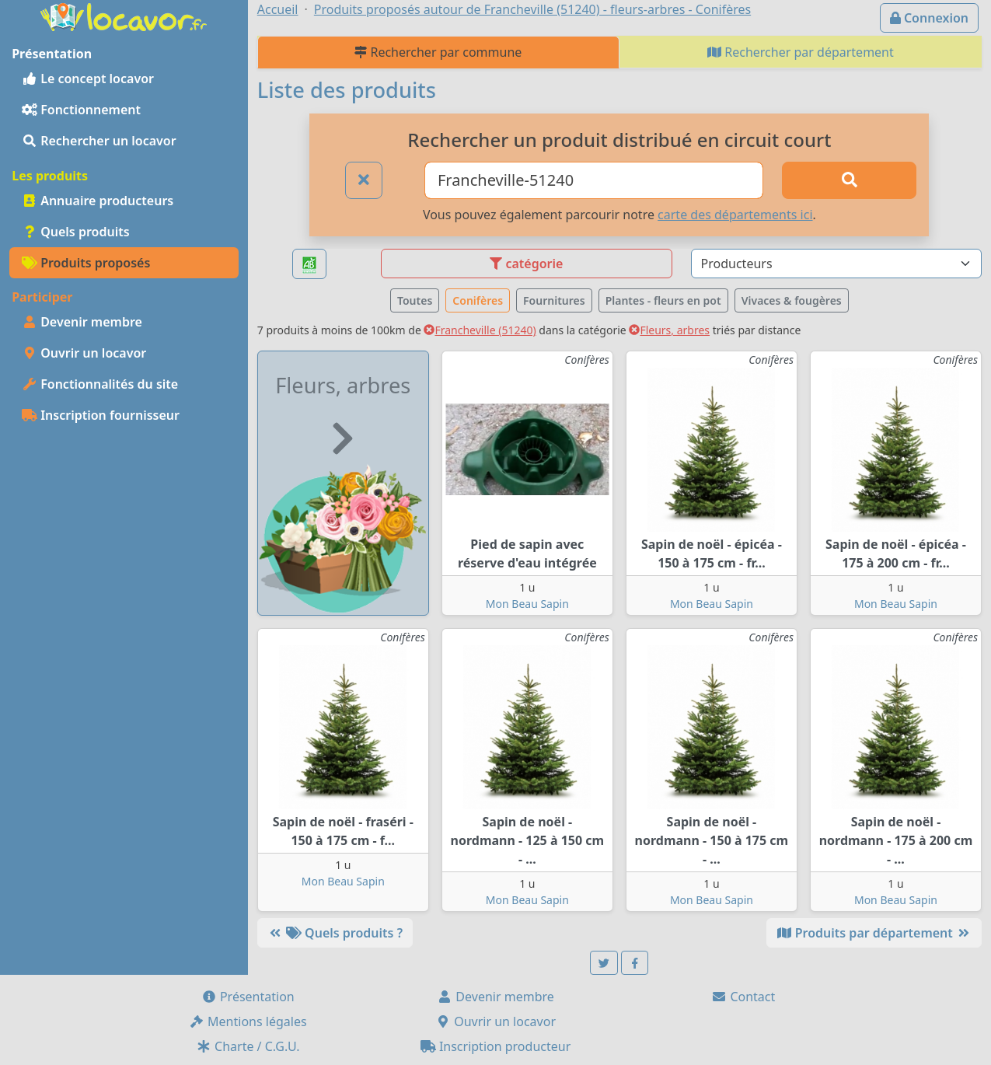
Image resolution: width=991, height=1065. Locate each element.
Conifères (477, 300)
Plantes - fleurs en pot (663, 300)
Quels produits (76, 231)
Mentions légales (248, 1021)
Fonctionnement (81, 109)
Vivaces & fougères (792, 300)
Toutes (414, 300)
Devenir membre (82, 321)
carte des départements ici (735, 214)
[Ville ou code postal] (593, 180)
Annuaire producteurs (97, 200)
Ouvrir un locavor (84, 352)
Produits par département (874, 932)
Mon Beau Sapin (527, 603)
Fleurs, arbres (669, 330)
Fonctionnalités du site (100, 384)
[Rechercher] (849, 180)
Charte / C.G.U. (248, 1046)
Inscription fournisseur (101, 415)
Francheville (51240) (480, 330)
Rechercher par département (800, 52)
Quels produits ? (335, 932)
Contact (743, 996)
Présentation (248, 996)
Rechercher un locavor (99, 140)
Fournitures (554, 300)
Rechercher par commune (438, 52)
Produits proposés (86, 262)
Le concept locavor (88, 78)
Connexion (929, 17)
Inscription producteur (495, 1046)
